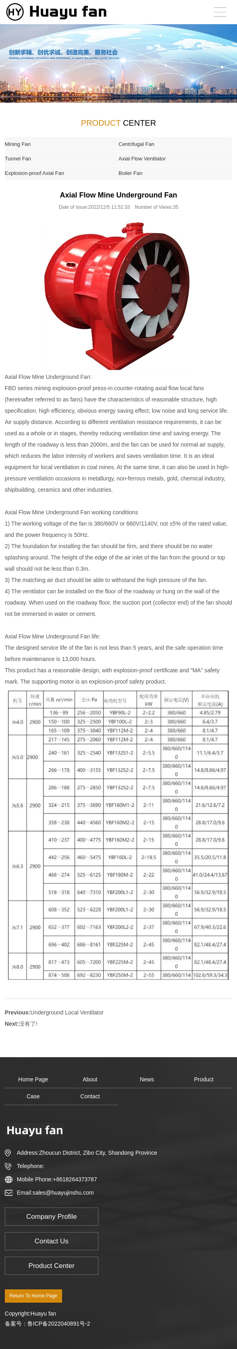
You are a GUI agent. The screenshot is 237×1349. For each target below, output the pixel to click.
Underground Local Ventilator (67, 1012)
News (147, 1079)
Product (204, 1079)
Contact (90, 1096)
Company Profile (51, 1216)
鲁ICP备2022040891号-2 (58, 1323)
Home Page (33, 1079)
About (90, 1079)
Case (33, 1096)
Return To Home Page (34, 1296)
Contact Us (52, 1241)
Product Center (52, 1266)
